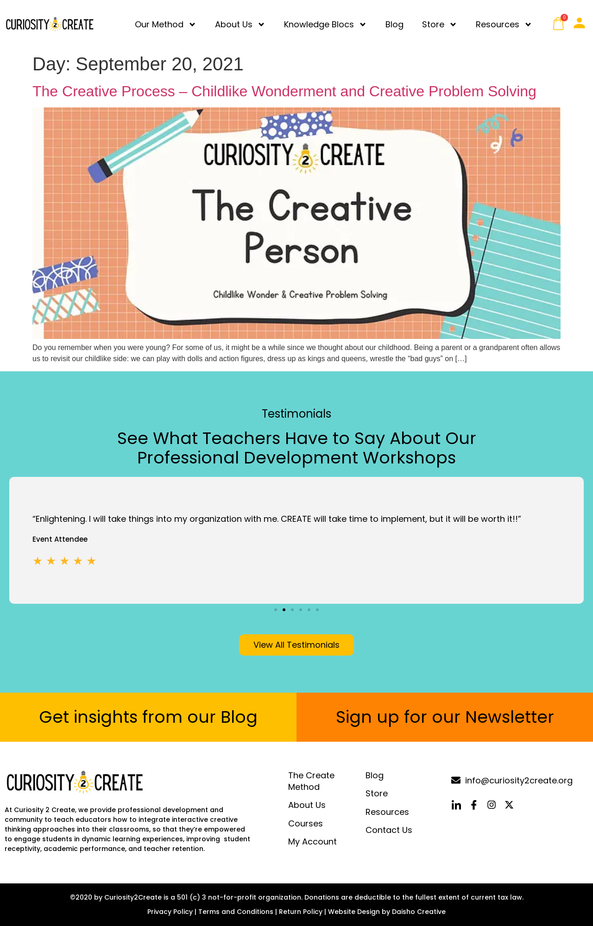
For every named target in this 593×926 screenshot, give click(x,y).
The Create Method (311, 781)
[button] (275, 609)
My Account (312, 841)
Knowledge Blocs (325, 24)
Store (439, 24)
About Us (240, 24)
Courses (305, 823)
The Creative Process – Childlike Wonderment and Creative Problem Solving (284, 91)
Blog (394, 24)
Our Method (165, 24)
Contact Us (389, 830)
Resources (504, 24)
